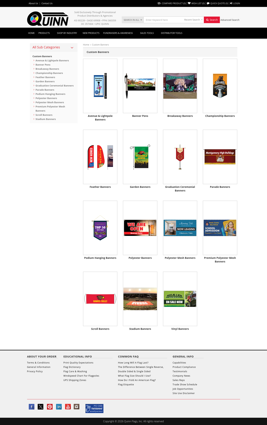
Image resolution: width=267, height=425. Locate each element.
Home (31, 33)
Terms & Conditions (38, 362)
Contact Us (47, 3)
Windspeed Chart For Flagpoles (81, 375)
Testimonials (180, 371)
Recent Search (192, 19)
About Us (33, 3)
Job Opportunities (183, 388)
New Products (91, 33)
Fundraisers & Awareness (118, 33)
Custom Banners (42, 56)
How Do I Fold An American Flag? (137, 380)
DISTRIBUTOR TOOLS (171, 33)
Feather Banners (45, 77)
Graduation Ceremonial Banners (54, 85)
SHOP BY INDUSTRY (67, 33)
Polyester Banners (46, 98)
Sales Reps (179, 380)
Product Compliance (184, 367)
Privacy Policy (35, 371)
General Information (39, 367)
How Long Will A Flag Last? (133, 362)
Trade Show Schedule (185, 384)
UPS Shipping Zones (75, 380)
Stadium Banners (45, 119)
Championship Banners (49, 73)
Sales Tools (147, 33)
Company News (181, 375)
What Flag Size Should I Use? (134, 375)
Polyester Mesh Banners (49, 102)
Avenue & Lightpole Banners (52, 60)
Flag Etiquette (126, 384)
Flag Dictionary (72, 367)
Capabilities (179, 362)
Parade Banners (44, 89)
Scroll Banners (43, 114)
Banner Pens (42, 64)
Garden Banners (45, 81)
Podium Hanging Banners (50, 94)
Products (44, 33)
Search (212, 19)
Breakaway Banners (47, 68)
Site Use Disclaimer (184, 393)
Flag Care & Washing (75, 371)
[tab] (54, 47)
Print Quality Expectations (79, 362)
